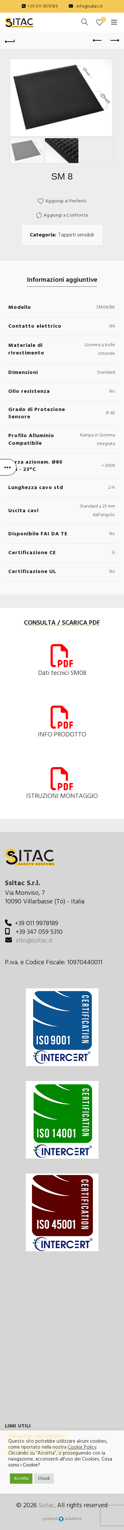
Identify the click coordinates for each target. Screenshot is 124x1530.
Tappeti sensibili (76, 235)
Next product (114, 40)
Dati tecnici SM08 (62, 673)
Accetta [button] (21, 1478)
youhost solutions (62, 1518)
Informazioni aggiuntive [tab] (62, 280)
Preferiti (103, 20)
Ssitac (46, 1505)
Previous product (98, 40)
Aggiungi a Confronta (66, 215)
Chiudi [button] (44, 1478)
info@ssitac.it (89, 6)
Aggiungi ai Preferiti (65, 201)
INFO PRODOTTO (62, 734)
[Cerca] (84, 22)
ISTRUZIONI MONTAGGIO (62, 796)
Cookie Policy (82, 1447)
